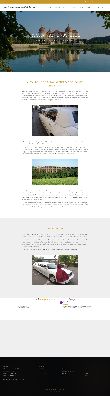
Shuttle (86, 373)
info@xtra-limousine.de (9, 375)
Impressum (89, 7)
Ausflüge (42, 369)
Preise (73, 7)
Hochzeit (42, 371)
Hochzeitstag (43, 373)
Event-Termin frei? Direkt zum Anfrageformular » (93, 1)
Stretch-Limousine (54, 7)
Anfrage (81, 7)
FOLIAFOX (58, 391)
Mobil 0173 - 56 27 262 (9, 373)
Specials (86, 375)
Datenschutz (100, 7)
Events (66, 7)
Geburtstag (65, 369)
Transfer (86, 371)
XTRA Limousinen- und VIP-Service (19, 7)
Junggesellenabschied (68, 371)
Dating (64, 373)
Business (86, 369)
